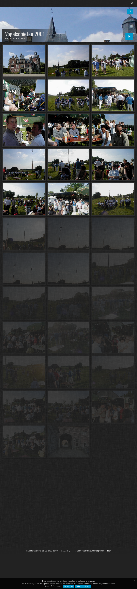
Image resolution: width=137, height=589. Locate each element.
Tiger (108, 551)
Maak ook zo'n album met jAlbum (90, 551)
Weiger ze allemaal (83, 586)
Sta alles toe (68, 586)
